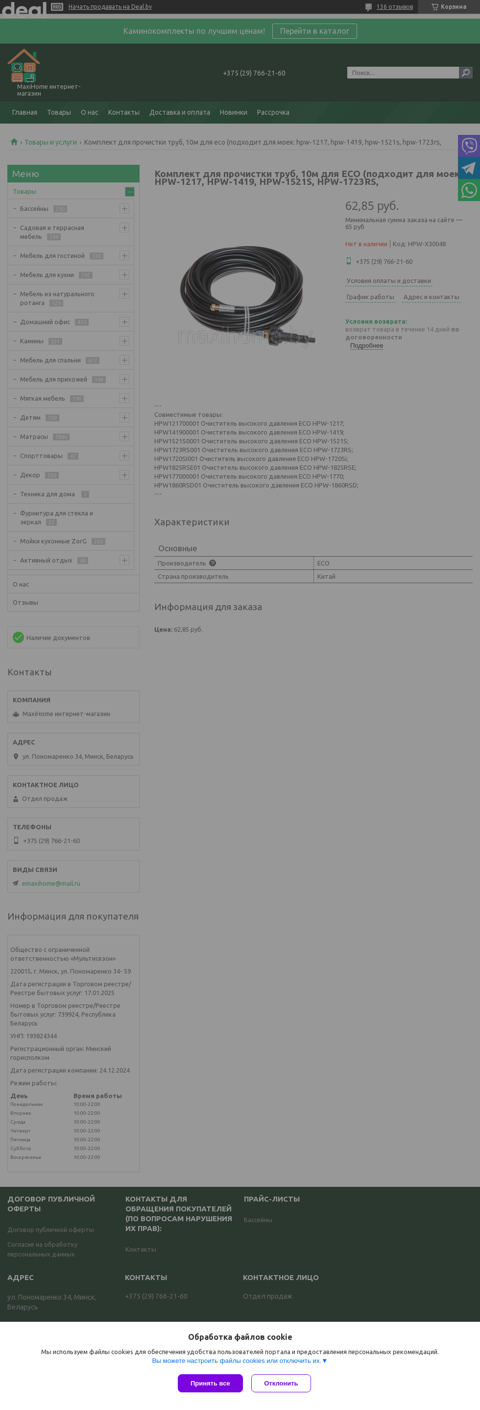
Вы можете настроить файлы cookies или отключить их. (236, 1361)
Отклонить (282, 1383)
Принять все (210, 1383)
